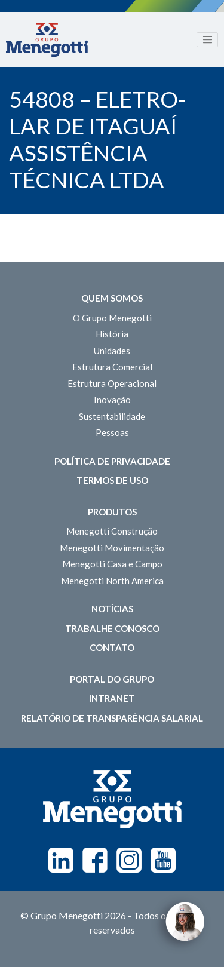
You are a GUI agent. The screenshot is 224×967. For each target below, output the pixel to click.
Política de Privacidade (112, 461)
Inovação (112, 399)
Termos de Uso (112, 480)
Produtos (112, 511)
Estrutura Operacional (112, 383)
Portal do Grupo (112, 679)
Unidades (112, 350)
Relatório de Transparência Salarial (112, 718)
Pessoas (112, 432)
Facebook (95, 860)
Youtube (163, 860)
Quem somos (112, 298)
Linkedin (60, 860)
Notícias (112, 608)
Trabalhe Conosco (112, 628)
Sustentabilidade (112, 416)
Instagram (129, 860)
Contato (112, 647)
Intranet (112, 698)
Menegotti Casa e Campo (112, 563)
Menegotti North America (112, 580)
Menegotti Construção (112, 531)
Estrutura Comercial (112, 366)
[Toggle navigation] (207, 40)
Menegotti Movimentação (112, 547)
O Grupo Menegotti (112, 317)
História (112, 334)
